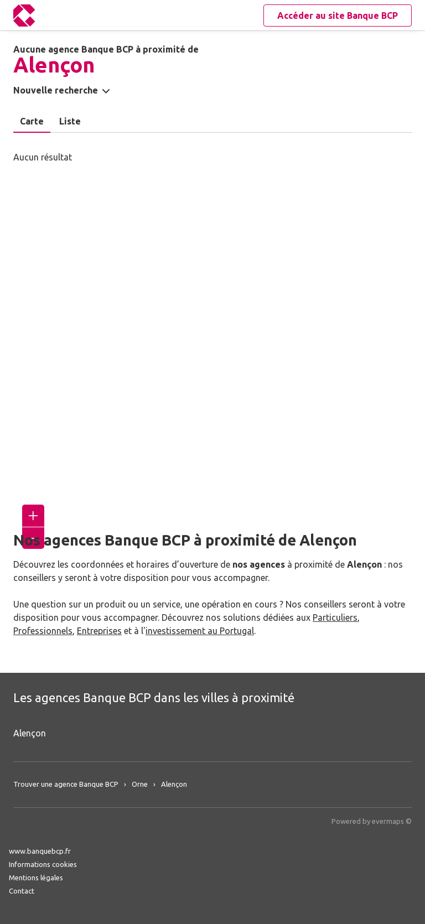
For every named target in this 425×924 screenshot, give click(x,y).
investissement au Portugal (200, 631)
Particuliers (335, 617)
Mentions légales (36, 877)
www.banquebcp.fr (40, 851)
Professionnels (42, 631)
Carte (32, 121)
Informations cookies (43, 864)
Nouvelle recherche (55, 90)
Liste (70, 121)
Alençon (29, 733)
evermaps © (392, 821)
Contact (21, 891)
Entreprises (99, 631)
